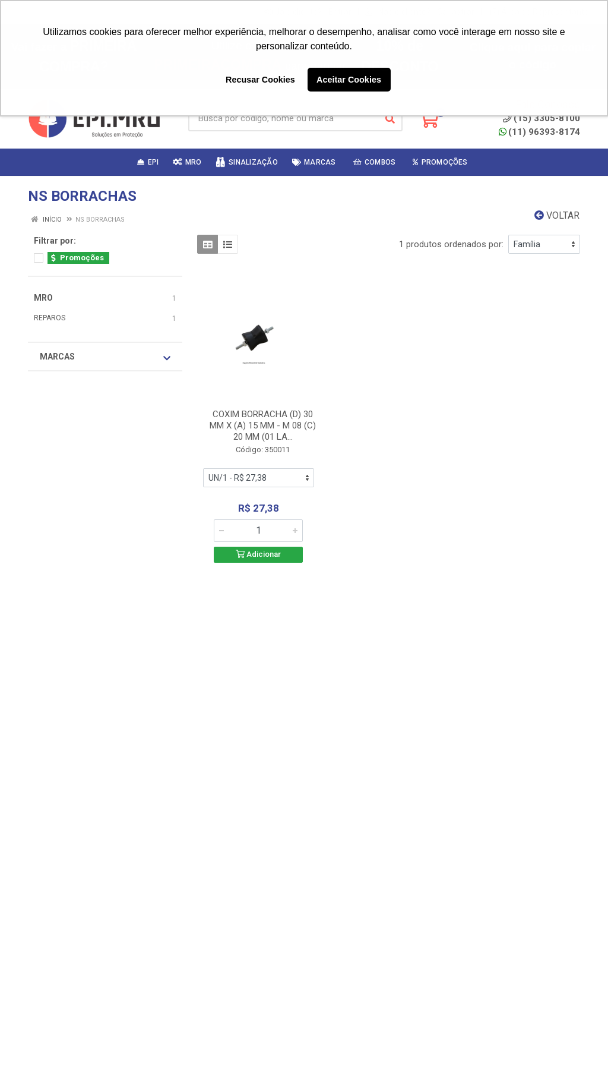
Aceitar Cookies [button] (348, 79)
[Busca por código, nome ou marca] (283, 118)
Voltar (557, 215)
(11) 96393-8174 (539, 132)
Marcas (105, 357)
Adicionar (258, 554)
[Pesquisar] (390, 118)
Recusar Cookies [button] (260, 79)
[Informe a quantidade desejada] (258, 530)
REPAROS (49, 318)
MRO (43, 297)
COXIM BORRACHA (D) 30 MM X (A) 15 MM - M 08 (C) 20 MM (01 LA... (263, 425)
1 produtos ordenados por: (451, 244)
